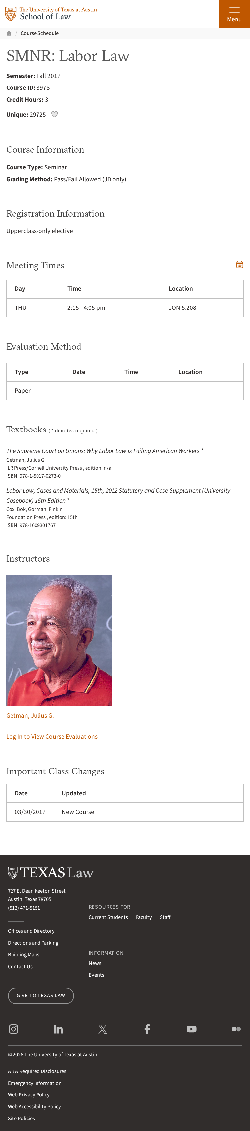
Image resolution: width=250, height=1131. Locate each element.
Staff (165, 917)
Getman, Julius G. (59, 647)
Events (96, 975)
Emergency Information (35, 1083)
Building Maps (23, 955)
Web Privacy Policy (29, 1095)
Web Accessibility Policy (34, 1107)
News (95, 963)
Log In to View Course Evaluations (52, 736)
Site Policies (21, 1118)
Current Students (108, 917)
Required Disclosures (37, 1071)
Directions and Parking (33, 943)
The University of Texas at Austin (60, 1055)
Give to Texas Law (41, 995)
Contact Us (20, 967)
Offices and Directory (31, 931)
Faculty (144, 917)
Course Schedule (40, 33)
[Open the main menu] (234, 14)
